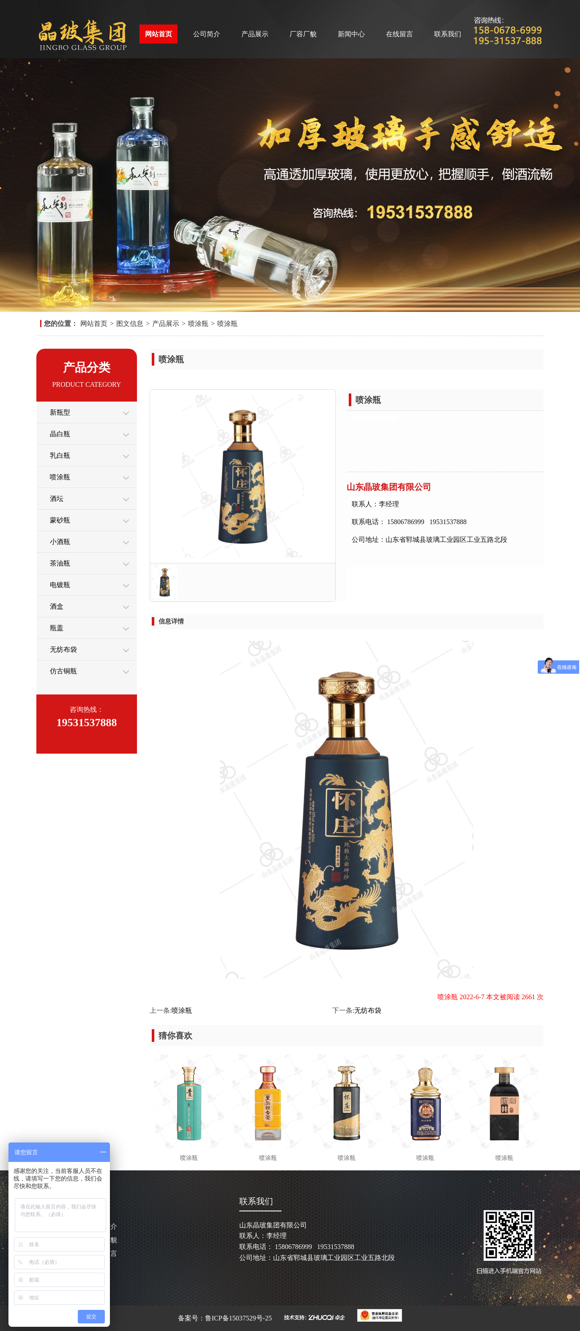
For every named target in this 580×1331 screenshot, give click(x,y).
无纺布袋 (63, 649)
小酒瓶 (60, 541)
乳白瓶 (60, 455)
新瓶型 (60, 412)
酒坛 (56, 498)
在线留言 (399, 34)
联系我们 (447, 34)
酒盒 (56, 606)
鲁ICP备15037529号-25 (239, 1318)
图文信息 (129, 323)
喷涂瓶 (198, 323)
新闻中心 (351, 34)
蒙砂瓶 (60, 520)
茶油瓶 (60, 563)
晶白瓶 (60, 433)
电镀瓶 (60, 584)
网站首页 (158, 34)
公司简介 (206, 34)
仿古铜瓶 (63, 671)
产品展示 (254, 34)
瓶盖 (56, 627)
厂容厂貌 (303, 34)
